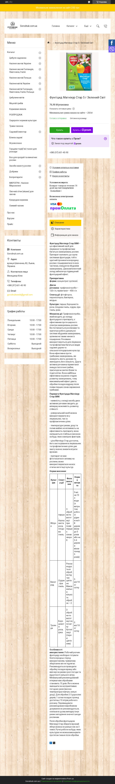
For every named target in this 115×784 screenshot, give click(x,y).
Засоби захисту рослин (20, 166)
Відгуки (10, 218)
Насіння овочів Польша (20, 78)
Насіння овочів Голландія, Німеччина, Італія (21, 70)
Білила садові (15, 137)
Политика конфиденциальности (76, 781)
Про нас (11, 213)
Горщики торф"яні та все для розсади (23, 150)
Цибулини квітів (16, 97)
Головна (56, 26)
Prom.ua (70, 779)
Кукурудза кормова (18, 200)
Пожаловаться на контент (51, 781)
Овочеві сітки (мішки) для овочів (21, 192)
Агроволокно (15, 143)
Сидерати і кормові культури (23, 120)
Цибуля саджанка (17, 58)
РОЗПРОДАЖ (15, 115)
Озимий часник (16, 205)
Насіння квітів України (19, 83)
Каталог (70, 26)
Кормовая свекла (17, 109)
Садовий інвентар (17, 132)
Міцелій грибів (16, 103)
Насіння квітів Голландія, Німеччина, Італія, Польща (21, 90)
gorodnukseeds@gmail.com (20, 295)
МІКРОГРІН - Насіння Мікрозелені (18, 184)
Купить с (82, 130)
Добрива (13, 171)
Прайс (10, 224)
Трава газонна (16, 126)
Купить (59, 130)
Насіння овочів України (20, 63)
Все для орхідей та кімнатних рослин (23, 158)
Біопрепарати (15, 177)
